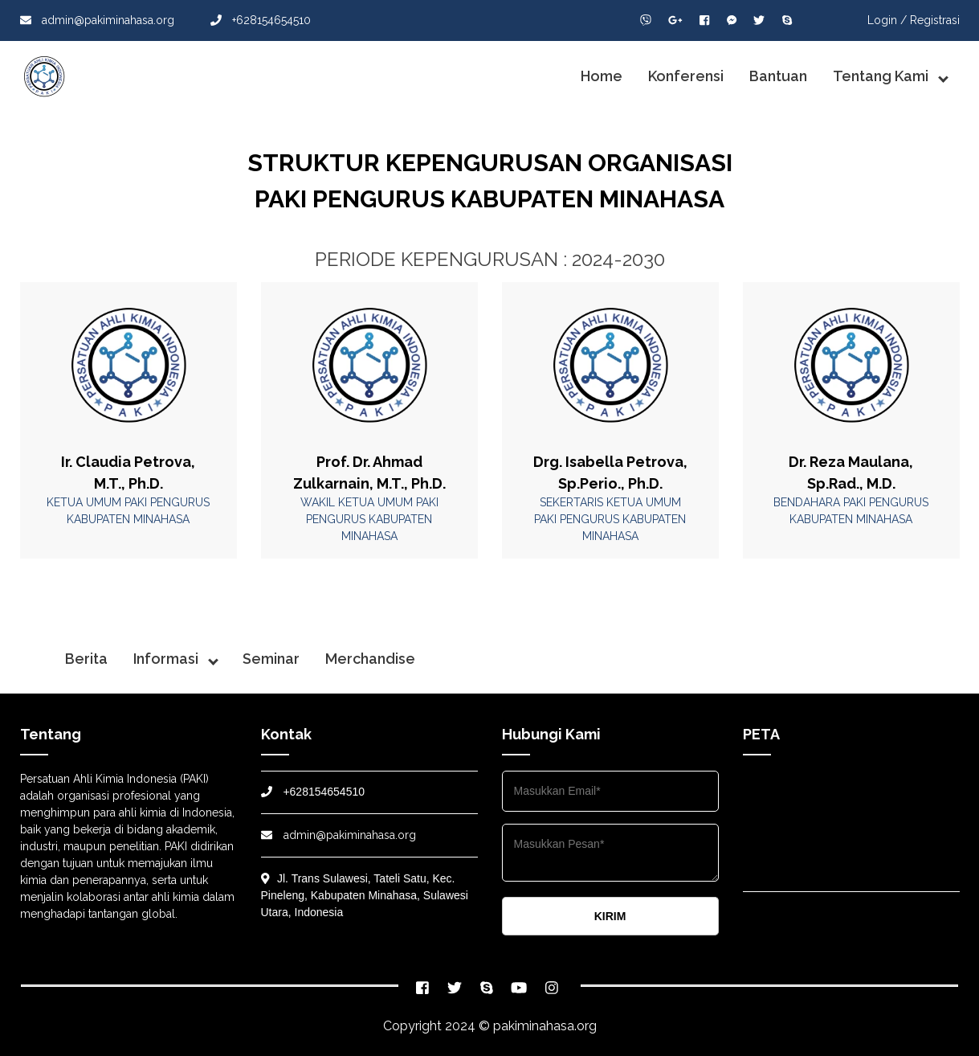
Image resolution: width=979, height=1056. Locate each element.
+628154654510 (260, 20)
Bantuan (778, 76)
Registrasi (935, 20)
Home (601, 76)
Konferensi (686, 76)
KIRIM (610, 916)
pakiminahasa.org (545, 1025)
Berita (86, 658)
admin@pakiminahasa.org (97, 20)
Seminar (271, 658)
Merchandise (370, 658)
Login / (887, 20)
